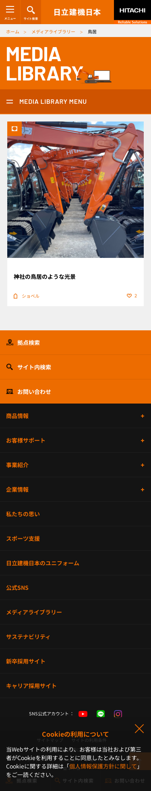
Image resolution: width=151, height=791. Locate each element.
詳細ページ (75, 214)
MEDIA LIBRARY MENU (53, 101)
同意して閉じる (139, 729)
